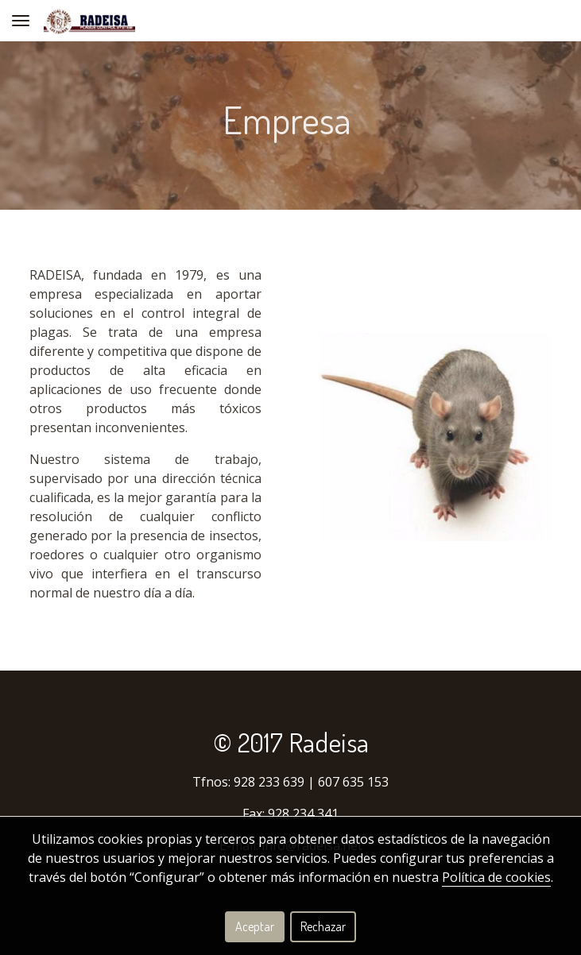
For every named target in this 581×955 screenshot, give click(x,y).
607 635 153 (353, 782)
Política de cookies (496, 877)
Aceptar (254, 926)
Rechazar (323, 926)
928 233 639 (269, 782)
